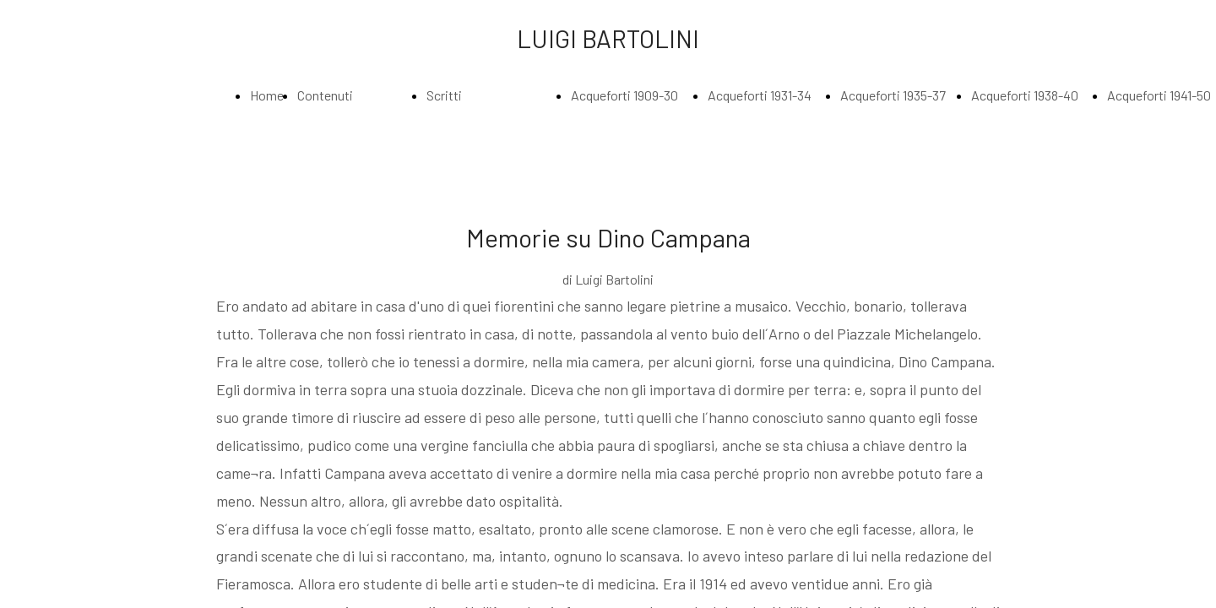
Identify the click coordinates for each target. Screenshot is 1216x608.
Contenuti (325, 95)
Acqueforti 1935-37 (893, 95)
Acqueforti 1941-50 (1159, 95)
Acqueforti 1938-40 (1024, 95)
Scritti (444, 95)
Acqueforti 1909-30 (624, 95)
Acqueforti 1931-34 (760, 95)
